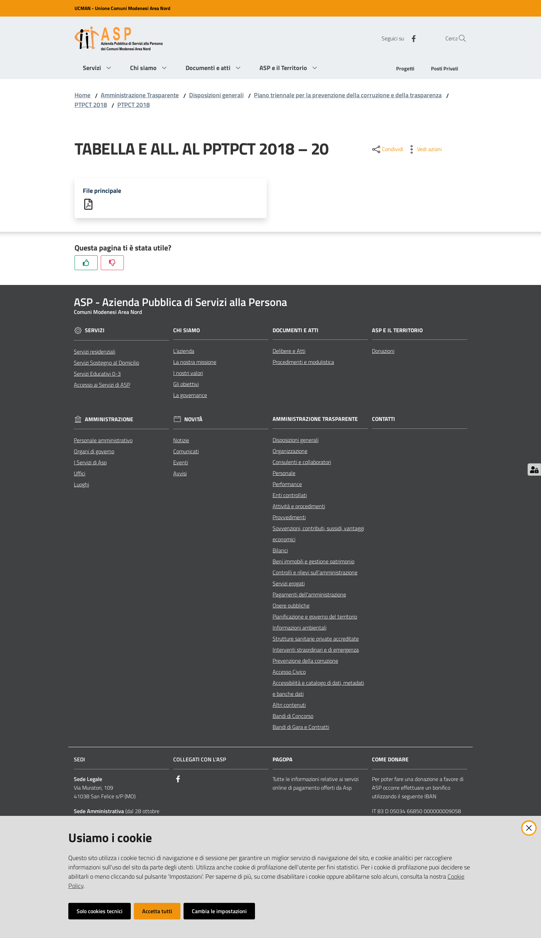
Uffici (79, 474)
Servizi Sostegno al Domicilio (106, 363)
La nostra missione (194, 362)
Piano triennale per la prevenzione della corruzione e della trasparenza (348, 95)
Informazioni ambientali (299, 628)
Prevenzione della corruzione (305, 661)
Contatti (383, 420)
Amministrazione (109, 420)
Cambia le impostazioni (219, 911)
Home (82, 95)
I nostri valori (188, 373)
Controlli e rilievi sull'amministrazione (315, 573)
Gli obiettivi (186, 385)
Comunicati (186, 452)
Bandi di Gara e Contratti (301, 727)
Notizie (181, 441)
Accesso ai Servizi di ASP (102, 385)
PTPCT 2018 (91, 104)
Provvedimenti (289, 518)
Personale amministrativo (103, 441)
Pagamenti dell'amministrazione (309, 595)
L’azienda (183, 351)
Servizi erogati (289, 584)
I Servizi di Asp (90, 463)
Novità (193, 420)
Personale (284, 474)
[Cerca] (458, 38)
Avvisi (180, 474)
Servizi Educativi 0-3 (97, 374)
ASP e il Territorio (397, 331)
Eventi (180, 463)
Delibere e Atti (289, 351)
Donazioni (383, 351)
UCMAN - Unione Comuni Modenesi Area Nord (122, 8)
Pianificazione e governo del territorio (315, 617)
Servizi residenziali (94, 352)
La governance (190, 396)
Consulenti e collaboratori (302, 462)
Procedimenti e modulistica (303, 362)
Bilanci (280, 551)
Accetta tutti (157, 911)
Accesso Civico (289, 672)
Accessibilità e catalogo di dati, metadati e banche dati (318, 689)
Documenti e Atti (295, 331)
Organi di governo (94, 452)
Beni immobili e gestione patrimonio (313, 562)
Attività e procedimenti (299, 507)
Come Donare (390, 760)
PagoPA (283, 760)
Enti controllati (290, 496)
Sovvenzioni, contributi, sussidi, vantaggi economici (318, 534)
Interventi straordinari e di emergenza (316, 650)
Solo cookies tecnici (99, 911)
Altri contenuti (289, 705)
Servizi (95, 331)
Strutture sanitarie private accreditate (316, 639)
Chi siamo (186, 331)
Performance (287, 485)
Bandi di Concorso (293, 716)
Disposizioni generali (216, 95)
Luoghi (81, 485)
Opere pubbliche (291, 606)
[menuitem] (405, 69)
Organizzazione (290, 451)
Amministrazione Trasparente (140, 95)
